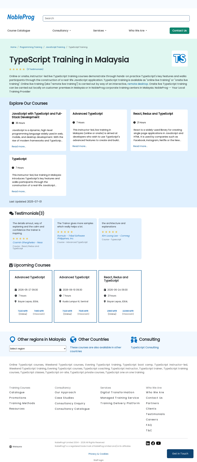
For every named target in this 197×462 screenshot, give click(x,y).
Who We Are (137, 30)
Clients (151, 409)
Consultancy (60, 30)
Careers (152, 419)
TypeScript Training (78, 47)
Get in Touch (180, 453)
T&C (149, 430)
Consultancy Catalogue (72, 409)
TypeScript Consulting (145, 347)
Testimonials (155, 414)
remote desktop (137, 84)
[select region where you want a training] (37, 349)
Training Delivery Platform (120, 403)
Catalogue (17, 392)
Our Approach (65, 392)
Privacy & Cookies (98, 453)
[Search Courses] (116, 18)
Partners (152, 403)
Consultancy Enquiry (70, 403)
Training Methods (22, 403)
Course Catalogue (18, 30)
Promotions (17, 398)
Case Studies (64, 398)
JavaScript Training (55, 47)
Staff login (99, 460)
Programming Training (31, 47)
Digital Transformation (117, 392)
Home (13, 47)
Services (98, 30)
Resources (17, 409)
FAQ (149, 425)
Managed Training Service (119, 398)
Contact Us (179, 30)
